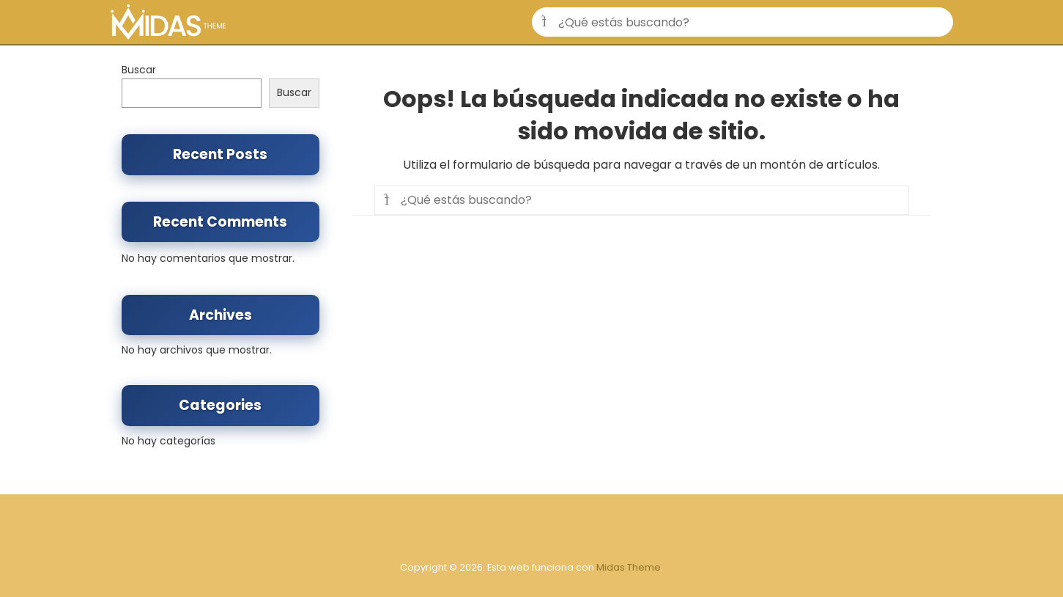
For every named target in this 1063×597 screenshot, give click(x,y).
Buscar (139, 69)
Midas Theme (628, 567)
